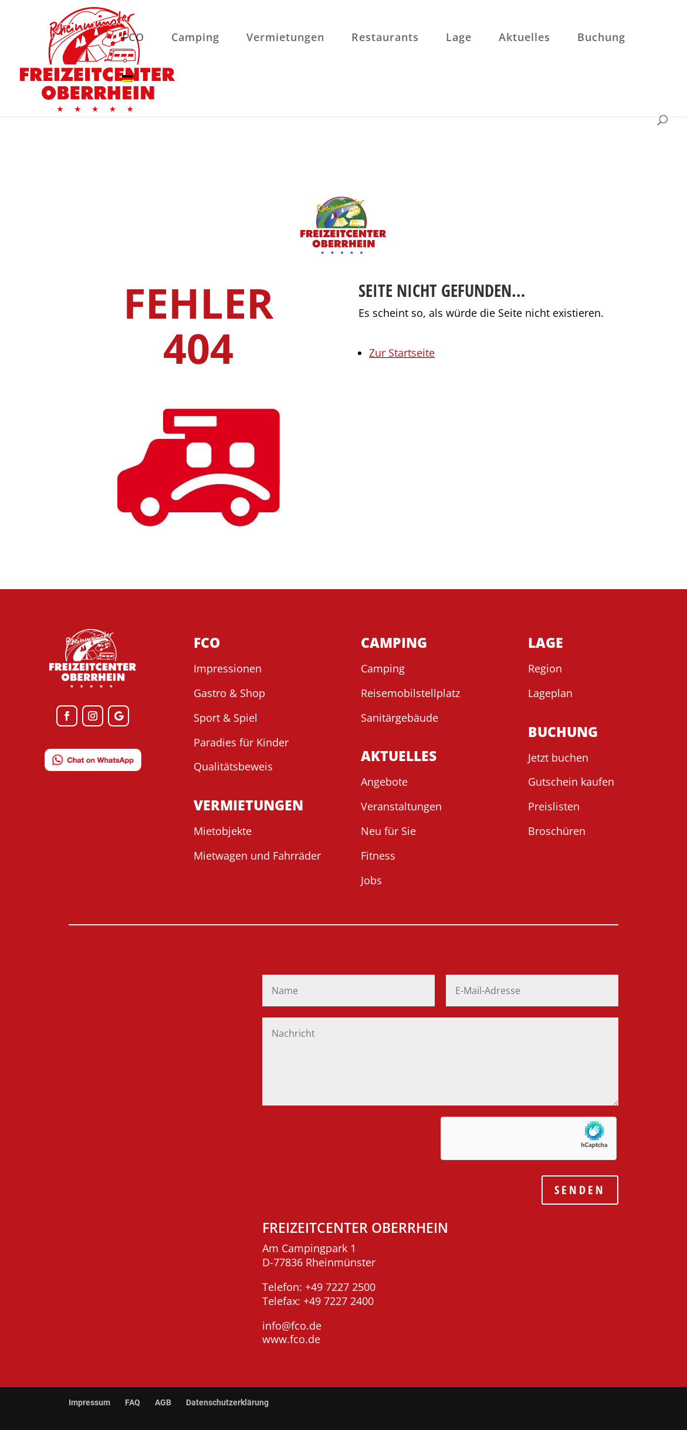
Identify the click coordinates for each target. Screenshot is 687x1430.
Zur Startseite (402, 353)
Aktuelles (524, 38)
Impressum (89, 1402)
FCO (133, 38)
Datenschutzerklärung (227, 1402)
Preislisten (554, 806)
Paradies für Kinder (241, 742)
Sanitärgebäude (399, 718)
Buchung (601, 38)
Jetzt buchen (558, 758)
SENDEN (579, 1190)
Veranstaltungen (401, 806)
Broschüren (557, 831)
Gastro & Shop (229, 693)
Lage (459, 38)
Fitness (378, 855)
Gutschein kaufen (571, 782)
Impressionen (228, 668)
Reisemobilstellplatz (410, 693)
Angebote (384, 782)
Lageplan (550, 693)
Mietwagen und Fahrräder (257, 855)
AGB (163, 1402)
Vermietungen (285, 38)
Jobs (371, 880)
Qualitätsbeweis (233, 766)
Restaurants (385, 38)
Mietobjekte (223, 831)
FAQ (132, 1402)
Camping (195, 38)
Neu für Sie (388, 831)
